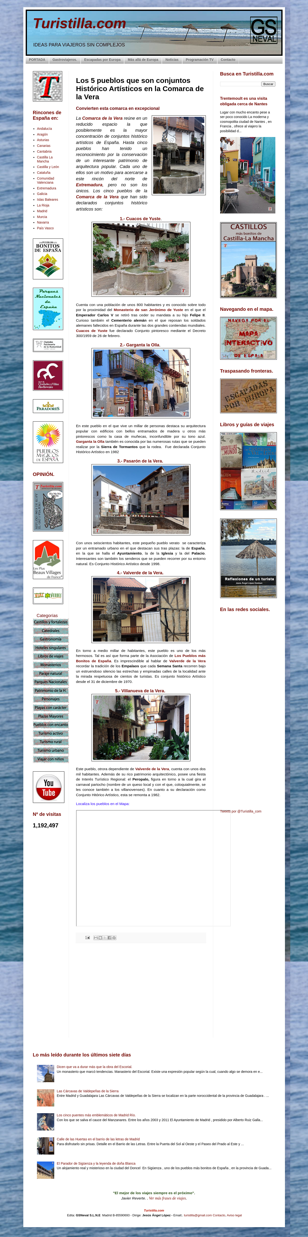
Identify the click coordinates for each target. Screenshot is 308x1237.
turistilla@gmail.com (198, 1215)
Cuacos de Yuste (92, 331)
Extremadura (89, 184)
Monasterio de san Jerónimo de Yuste (148, 310)
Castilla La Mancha (45, 159)
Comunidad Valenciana (45, 180)
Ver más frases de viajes (167, 1198)
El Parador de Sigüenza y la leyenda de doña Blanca (96, 1163)
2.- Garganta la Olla (139, 345)
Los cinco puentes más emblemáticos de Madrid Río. (96, 1115)
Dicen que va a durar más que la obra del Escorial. (94, 1067)
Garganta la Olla (90, 441)
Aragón (42, 134)
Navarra (43, 222)
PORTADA (37, 60)
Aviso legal (234, 1215)
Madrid (42, 211)
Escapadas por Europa (102, 60)
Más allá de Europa (143, 60)
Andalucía (44, 129)
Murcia (42, 217)
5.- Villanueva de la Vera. (140, 690)
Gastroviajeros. (65, 60)
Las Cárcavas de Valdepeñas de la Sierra (88, 1091)
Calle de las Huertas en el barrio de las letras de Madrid (98, 1139)
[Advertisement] (141, 989)
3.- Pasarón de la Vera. (140, 461)
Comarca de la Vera (102, 118)
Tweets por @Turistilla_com (240, 811)
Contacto (228, 60)
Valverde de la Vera (187, 661)
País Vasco (45, 228)
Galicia (42, 194)
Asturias (43, 140)
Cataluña (43, 173)
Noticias (171, 60)
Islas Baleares (47, 199)
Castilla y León (48, 167)
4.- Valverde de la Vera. (140, 572)
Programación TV (200, 60)
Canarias (43, 146)
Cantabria (44, 151)
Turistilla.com (79, 23)
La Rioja (43, 205)
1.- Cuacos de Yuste (140, 218)
